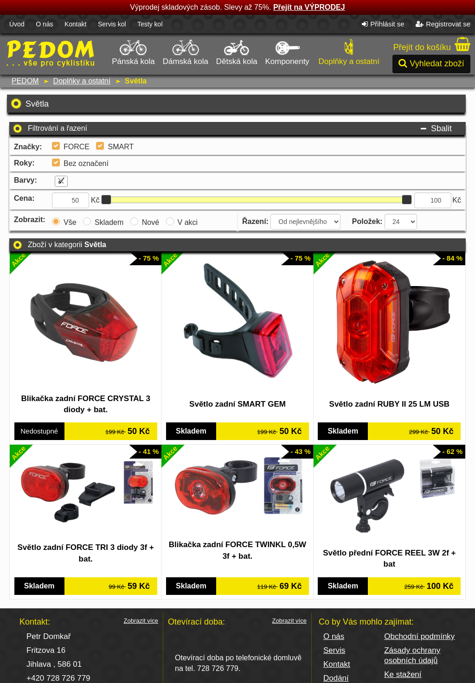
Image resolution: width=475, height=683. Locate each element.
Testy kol (149, 24)
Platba (334, 671)
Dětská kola (236, 51)
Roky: (24, 163)
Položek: (367, 221)
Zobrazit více (141, 600)
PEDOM (25, 81)
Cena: (24, 198)
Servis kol (112, 24)
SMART (121, 147)
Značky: (28, 147)
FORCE (77, 147)
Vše (70, 222)
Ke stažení (402, 653)
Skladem (109, 222)
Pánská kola (133, 51)
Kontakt (75, 24)
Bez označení (86, 163)
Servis (334, 629)
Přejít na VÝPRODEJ (309, 7)
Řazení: (255, 221)
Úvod (17, 24)
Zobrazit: (29, 219)
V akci (188, 222)
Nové (150, 222)
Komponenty (287, 51)
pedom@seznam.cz (61, 671)
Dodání (336, 657)
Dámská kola (185, 51)
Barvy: (25, 180)
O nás (44, 24)
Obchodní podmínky (419, 615)
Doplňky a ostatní (348, 51)
